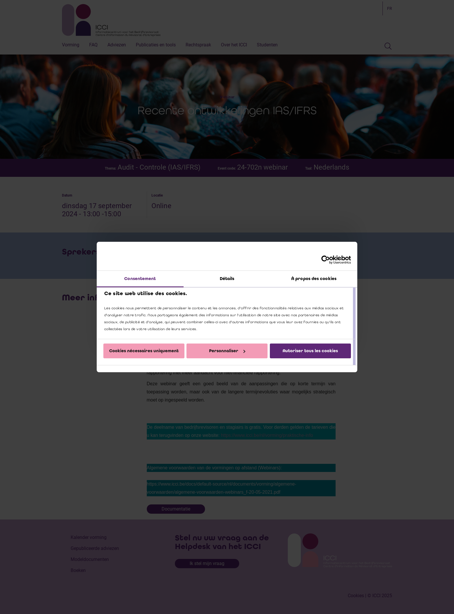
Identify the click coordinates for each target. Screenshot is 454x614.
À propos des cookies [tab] (313, 278)
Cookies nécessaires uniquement (144, 350)
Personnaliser (227, 350)
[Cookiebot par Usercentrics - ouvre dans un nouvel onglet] (325, 259)
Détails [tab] (227, 278)
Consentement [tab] (140, 278)
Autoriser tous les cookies (310, 350)
